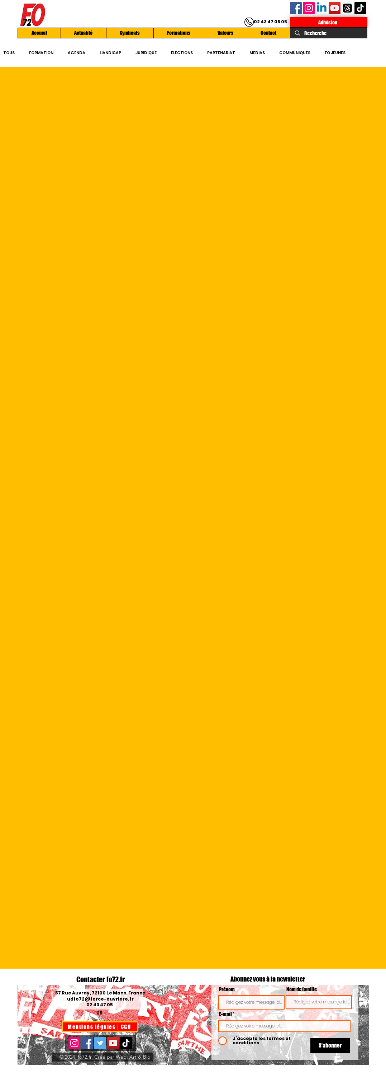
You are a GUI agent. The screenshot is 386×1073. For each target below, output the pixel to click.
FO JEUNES (335, 53)
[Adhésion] (328, 22)
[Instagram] (309, 8)
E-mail (225, 1014)
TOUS (9, 53)
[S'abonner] (330, 1045)
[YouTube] (334, 8)
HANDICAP (110, 53)
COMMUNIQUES (294, 53)
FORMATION (41, 53)
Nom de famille (301, 989)
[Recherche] (328, 33)
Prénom (227, 989)
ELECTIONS (182, 53)
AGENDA (76, 53)
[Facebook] (296, 8)
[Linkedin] (322, 8)
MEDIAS (257, 53)
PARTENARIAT (221, 53)
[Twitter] (100, 1043)
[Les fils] (347, 8)
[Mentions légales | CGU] (100, 1026)
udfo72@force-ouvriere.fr (100, 999)
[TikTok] (360, 8)
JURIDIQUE (146, 53)
